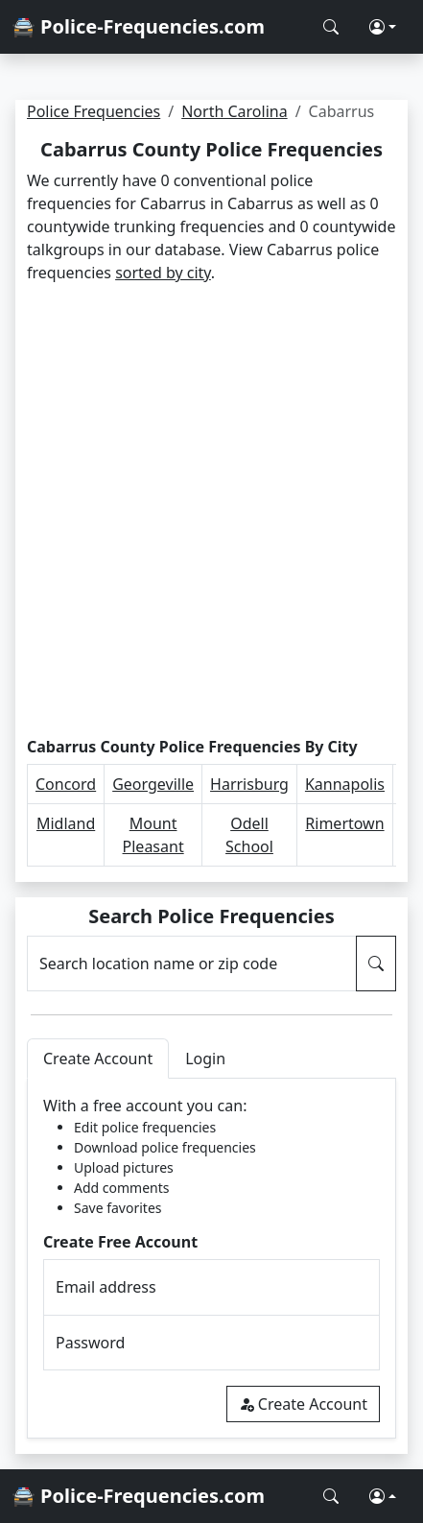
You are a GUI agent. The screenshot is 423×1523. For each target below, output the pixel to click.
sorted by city (163, 272)
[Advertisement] (211, 511)
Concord (65, 784)
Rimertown (344, 823)
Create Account (303, 1404)
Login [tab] (205, 1058)
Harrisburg (249, 784)
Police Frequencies (93, 111)
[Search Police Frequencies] (331, 27)
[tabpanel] (211, 1259)
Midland (65, 823)
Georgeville (153, 784)
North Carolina (234, 111)
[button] (382, 27)
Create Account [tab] (98, 1058)
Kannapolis (345, 784)
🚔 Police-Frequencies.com (138, 26)
